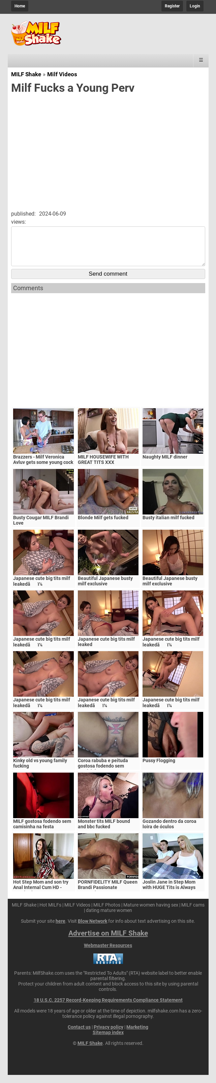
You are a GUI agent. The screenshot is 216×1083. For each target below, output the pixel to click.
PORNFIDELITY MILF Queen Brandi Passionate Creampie (107, 895)
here (60, 929)
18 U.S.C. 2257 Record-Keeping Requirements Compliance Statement (108, 1008)
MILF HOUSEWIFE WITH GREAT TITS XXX (103, 467)
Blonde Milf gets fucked (103, 525)
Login (195, 6)
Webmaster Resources (108, 953)
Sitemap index (108, 1040)
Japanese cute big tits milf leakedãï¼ (171, 650)
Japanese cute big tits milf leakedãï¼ (41, 589)
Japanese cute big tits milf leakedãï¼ (41, 650)
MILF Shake (26, 74)
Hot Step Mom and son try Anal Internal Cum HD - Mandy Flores (40, 895)
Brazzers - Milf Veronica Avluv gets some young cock (43, 467)
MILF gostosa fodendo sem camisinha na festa (42, 832)
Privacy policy (108, 1035)
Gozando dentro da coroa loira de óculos (169, 832)
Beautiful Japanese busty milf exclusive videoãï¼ (170, 592)
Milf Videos (62, 74)
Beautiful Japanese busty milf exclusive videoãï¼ (105, 592)
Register (172, 6)
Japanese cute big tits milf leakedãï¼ (106, 710)
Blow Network (92, 929)
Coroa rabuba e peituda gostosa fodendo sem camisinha (103, 774)
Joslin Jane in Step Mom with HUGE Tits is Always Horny (169, 895)
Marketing (137, 1035)
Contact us (79, 1035)
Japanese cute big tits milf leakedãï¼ (171, 710)
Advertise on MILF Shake (108, 941)
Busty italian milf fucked (168, 525)
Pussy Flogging (159, 768)
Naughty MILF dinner (165, 465)
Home (19, 6)
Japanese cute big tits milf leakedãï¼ (41, 710)
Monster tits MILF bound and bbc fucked (104, 832)
